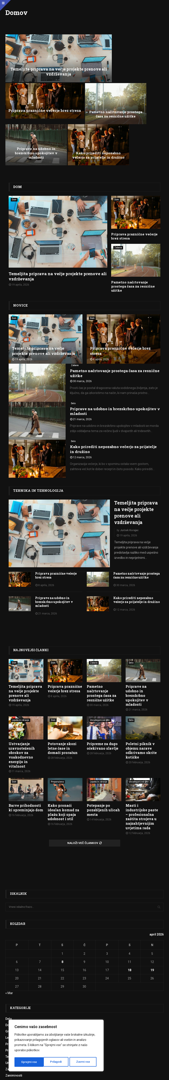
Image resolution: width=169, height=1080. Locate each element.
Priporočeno (14, 982)
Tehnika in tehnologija (35, 425)
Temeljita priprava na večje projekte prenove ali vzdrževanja (44, 59)
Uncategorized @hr (100, 658)
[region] (56, 1046)
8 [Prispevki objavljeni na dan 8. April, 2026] (62, 899)
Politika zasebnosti (90, 1074)
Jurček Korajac (129, 464)
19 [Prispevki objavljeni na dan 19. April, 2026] (152, 908)
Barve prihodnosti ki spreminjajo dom (26, 745)
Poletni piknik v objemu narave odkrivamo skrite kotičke (141, 688)
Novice (19, 240)
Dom (17, 127)
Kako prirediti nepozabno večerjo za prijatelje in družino (137, 93)
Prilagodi (27, 1062)
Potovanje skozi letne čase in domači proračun (62, 686)
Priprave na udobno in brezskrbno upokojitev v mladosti (84, 93)
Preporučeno (57, 719)
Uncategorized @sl (19, 1001)
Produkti (11, 988)
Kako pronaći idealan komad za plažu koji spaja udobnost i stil (63, 750)
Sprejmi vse (83, 1062)
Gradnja (11, 969)
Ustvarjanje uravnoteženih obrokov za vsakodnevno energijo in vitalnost (22, 692)
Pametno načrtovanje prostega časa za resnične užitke (31, 93)
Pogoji (70, 1074)
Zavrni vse (54, 1062)
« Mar (9, 930)
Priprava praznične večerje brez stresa (124, 61)
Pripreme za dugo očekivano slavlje (102, 683)
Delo (73, 337)
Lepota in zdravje (20, 658)
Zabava (118, 187)
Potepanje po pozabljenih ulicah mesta (103, 748)
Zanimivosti (13, 1013)
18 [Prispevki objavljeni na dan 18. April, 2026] (129, 908)
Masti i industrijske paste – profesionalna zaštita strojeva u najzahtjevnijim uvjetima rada (142, 754)
